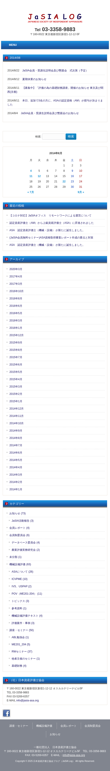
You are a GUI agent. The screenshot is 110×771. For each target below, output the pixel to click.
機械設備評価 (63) (20, 564)
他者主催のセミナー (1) (26, 658)
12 (39, 176)
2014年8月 (15, 438)
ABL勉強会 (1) (20, 637)
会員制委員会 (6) (19, 535)
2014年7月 (15, 445)
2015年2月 (15, 394)
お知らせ (55, 734)
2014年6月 (15, 452)
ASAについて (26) (22, 571)
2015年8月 (15, 349)
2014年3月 (15, 474)
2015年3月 (15, 386)
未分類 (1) (15, 557)
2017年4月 (15, 276)
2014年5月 (15, 460)
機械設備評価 (44, 725)
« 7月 (30, 192)
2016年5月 (15, 313)
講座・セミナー (18, 725)
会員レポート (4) (19, 527)
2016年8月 (15, 298)
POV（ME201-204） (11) (27, 593)
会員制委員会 (93, 725)
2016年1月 (15, 327)
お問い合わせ (100, 7)
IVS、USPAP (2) (21, 586)
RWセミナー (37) (22, 651)
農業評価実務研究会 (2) (26, 549)
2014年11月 (16, 416)
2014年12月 (16, 408)
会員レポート (68, 725)
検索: (38, 136)
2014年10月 (16, 423)
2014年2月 (15, 482)
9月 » (81, 192)
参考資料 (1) (19, 608)
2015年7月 (15, 357)
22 (63, 181)
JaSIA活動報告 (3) (22, 520)
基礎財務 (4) (19, 665)
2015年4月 (15, 379)
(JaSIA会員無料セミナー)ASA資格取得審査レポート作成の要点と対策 (51, 237)
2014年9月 (15, 430)
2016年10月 (16, 291)
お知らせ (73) (17, 513)
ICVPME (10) (19, 579)
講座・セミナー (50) (21, 630)
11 (30, 176)
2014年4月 (15, 467)
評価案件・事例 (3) (23, 623)
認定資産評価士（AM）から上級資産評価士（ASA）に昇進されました (51, 222)
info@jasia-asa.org (27, 700)
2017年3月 (15, 283)
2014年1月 (15, 489)
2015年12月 (16, 335)
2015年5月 (15, 371)
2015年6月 (15, 364)
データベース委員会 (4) (26, 542)
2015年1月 (15, 401)
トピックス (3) (20, 601)
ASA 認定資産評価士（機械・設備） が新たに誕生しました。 (47, 230)
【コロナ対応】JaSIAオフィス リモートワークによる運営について (50, 215)
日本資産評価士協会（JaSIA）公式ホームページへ (58, 7)
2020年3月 (15, 269)
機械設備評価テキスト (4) (27, 615)
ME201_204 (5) (21, 644)
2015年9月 (15, 342)
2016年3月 (15, 320)
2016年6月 (15, 305)
